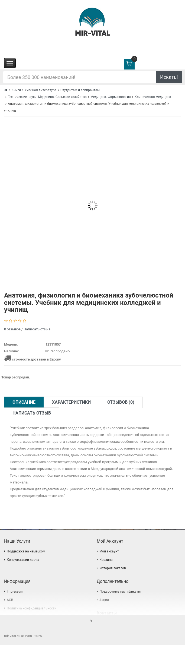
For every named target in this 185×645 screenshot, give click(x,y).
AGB (10, 600)
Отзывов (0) (120, 402)
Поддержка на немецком (26, 551)
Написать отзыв (37, 329)
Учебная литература (41, 90)
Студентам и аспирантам (80, 90)
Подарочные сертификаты (120, 591)
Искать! (169, 77)
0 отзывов (12, 329)
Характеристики (71, 402)
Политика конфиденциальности (31, 608)
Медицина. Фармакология (110, 97)
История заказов (112, 568)
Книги (16, 90)
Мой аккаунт (109, 551)
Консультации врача (23, 560)
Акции (104, 600)
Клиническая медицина (153, 97)
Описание (23, 402)
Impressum (15, 591)
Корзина (106, 560)
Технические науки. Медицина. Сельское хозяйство (47, 97)
